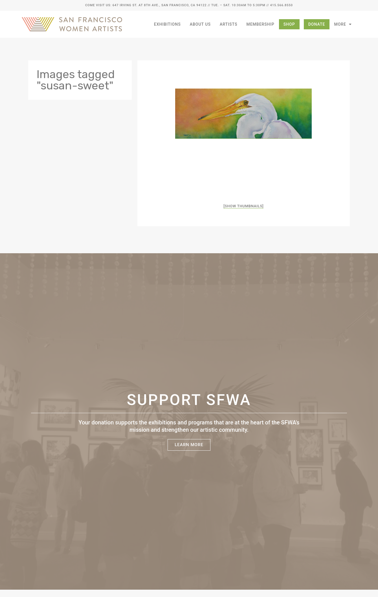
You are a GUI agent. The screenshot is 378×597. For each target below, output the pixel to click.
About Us (200, 24)
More (343, 24)
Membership (260, 24)
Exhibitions (167, 24)
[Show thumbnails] (243, 206)
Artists (229, 24)
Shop (289, 24)
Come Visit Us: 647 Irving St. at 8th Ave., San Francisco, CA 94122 (145, 5)
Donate (316, 24)
